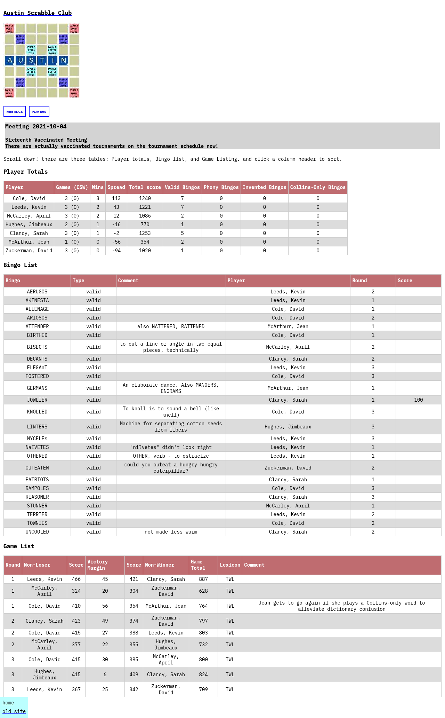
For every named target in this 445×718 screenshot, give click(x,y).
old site (14, 711)
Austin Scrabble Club (37, 13)
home (8, 703)
